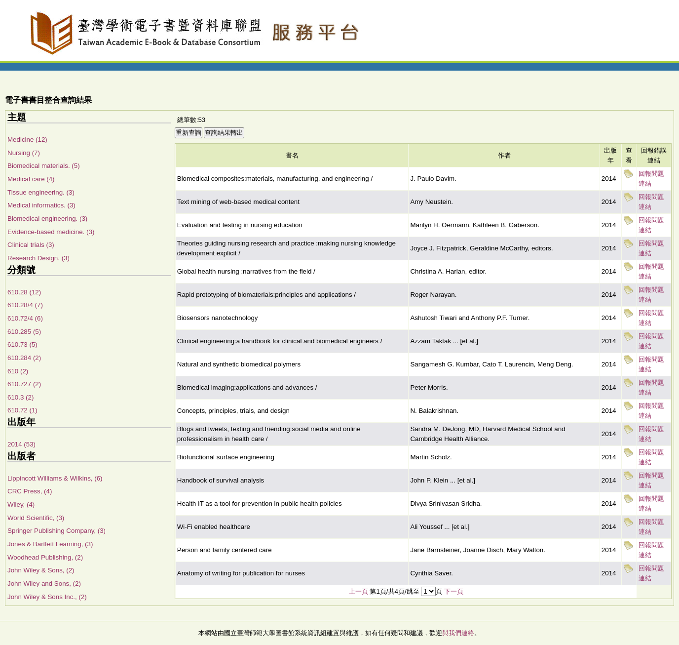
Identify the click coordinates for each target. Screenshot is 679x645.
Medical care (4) (31, 179)
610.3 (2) (20, 397)
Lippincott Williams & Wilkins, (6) (55, 478)
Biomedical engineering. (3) (47, 218)
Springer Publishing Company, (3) (56, 530)
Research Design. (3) (38, 258)
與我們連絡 (458, 633)
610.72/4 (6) (25, 318)
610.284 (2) (24, 358)
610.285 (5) (24, 331)
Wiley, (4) (21, 504)
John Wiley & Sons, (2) (41, 570)
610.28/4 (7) (25, 305)
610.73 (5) (22, 344)
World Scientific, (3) (35, 518)
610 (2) (17, 371)
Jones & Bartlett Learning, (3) (50, 544)
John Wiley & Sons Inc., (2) (47, 597)
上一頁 (358, 591)
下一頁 (453, 591)
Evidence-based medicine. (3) (50, 232)
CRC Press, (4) (29, 491)
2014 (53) (21, 444)
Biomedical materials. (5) (43, 165)
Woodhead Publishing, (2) (45, 557)
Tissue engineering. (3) (41, 192)
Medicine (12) (27, 139)
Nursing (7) (23, 153)
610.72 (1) (22, 410)
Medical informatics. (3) (41, 205)
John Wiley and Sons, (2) (44, 583)
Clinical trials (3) (30, 244)
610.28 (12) (24, 292)
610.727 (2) (24, 384)
